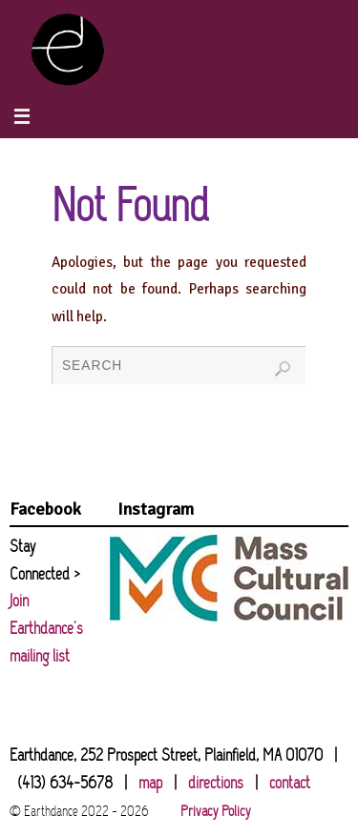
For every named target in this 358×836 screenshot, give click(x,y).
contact (289, 784)
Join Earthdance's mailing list (46, 629)
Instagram (155, 509)
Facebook (45, 509)
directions (215, 784)
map (150, 784)
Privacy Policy (215, 812)
